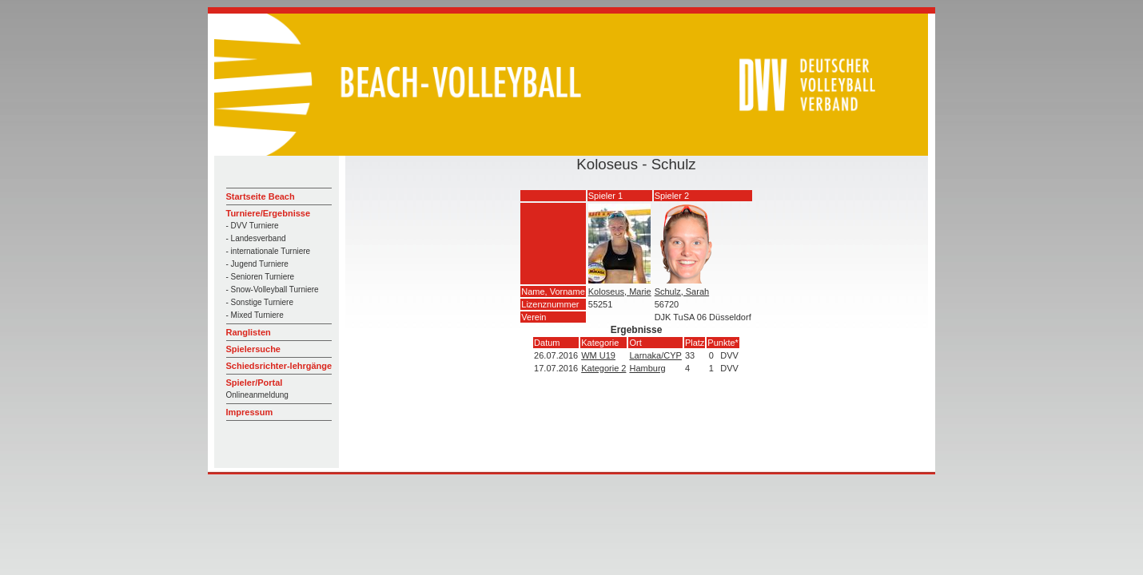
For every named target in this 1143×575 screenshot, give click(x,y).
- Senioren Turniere (260, 276)
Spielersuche (253, 349)
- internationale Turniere (268, 251)
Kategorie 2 (603, 368)
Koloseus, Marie (619, 291)
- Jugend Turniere (257, 264)
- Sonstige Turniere (260, 302)
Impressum (249, 412)
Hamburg (647, 368)
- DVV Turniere (252, 225)
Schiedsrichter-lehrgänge (279, 366)
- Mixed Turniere (255, 315)
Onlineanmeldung (257, 395)
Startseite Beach (260, 196)
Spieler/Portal (254, 382)
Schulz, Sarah (682, 291)
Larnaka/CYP (655, 355)
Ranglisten (248, 332)
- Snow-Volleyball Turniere (272, 289)
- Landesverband (256, 238)
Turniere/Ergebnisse (268, 213)
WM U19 (598, 355)
